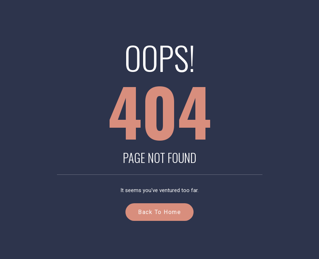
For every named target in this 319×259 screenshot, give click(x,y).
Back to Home (159, 212)
